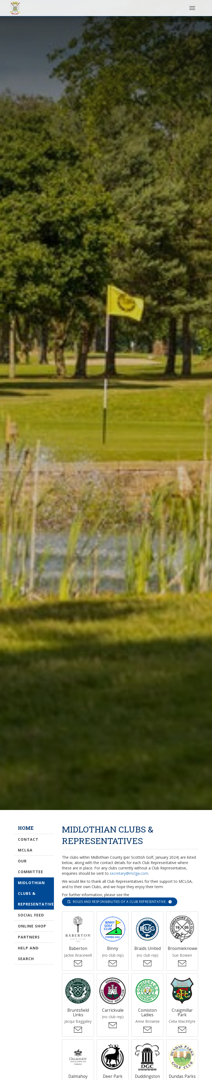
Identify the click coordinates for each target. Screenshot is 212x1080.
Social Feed (31, 915)
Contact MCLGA (28, 845)
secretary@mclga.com (129, 873)
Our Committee (30, 866)
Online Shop (32, 926)
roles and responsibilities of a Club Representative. (120, 901)
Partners (29, 937)
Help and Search (28, 953)
